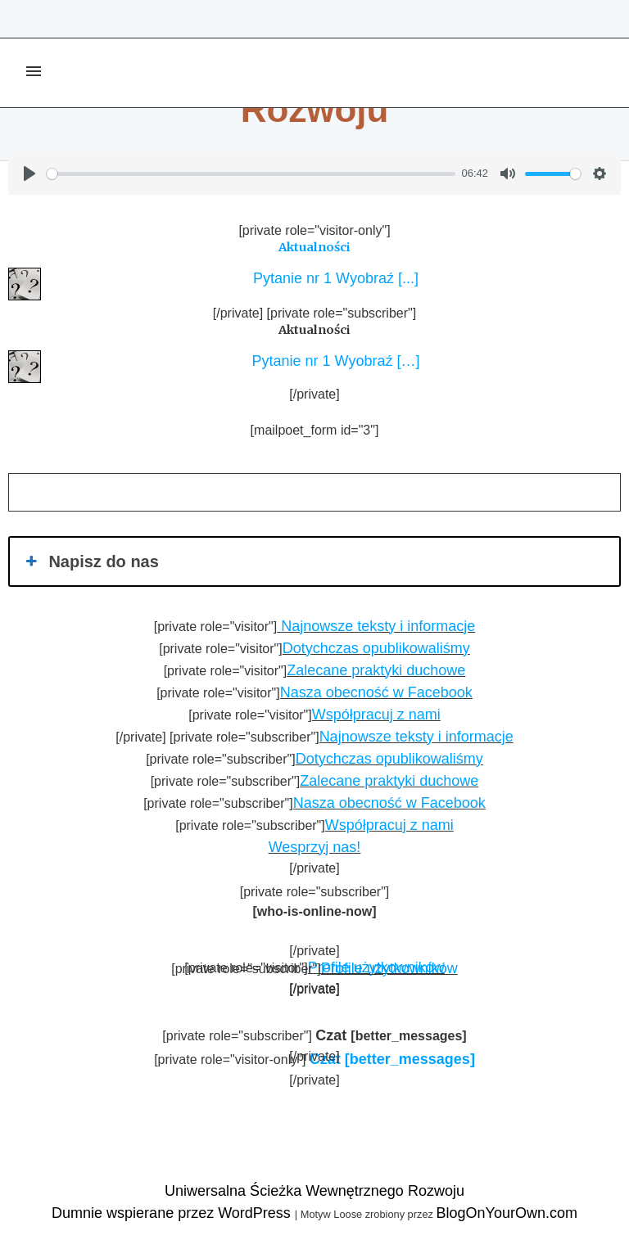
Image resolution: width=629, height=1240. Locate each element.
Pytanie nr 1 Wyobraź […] (332, 361)
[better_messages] (392, 1059)
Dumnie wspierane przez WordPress (173, 1213)
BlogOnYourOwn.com (506, 1213)
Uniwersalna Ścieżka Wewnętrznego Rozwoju (314, 1191)
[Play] (29, 173)
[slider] (251, 174)
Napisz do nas (90, 561)
